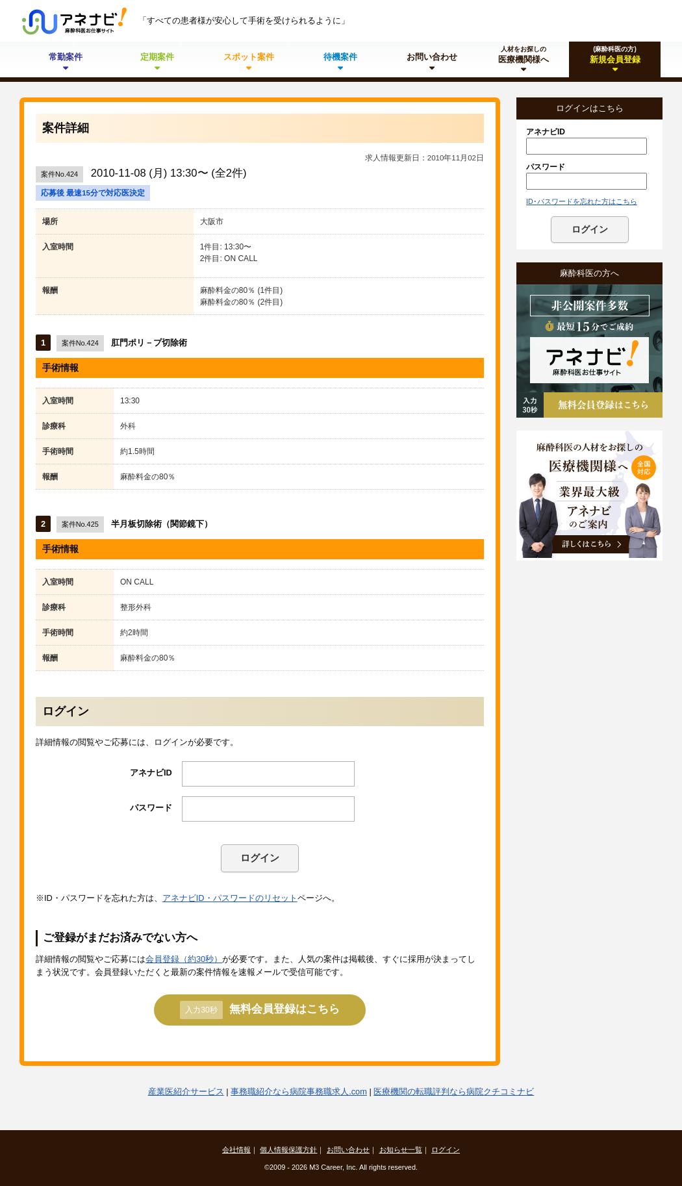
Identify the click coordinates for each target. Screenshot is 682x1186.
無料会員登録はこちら (259, 1010)
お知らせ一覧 (400, 1150)
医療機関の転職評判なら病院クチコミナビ (453, 1091)
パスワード (151, 808)
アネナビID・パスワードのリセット (229, 898)
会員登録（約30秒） (183, 959)
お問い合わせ (348, 1150)
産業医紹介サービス (186, 1091)
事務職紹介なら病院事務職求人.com (299, 1091)
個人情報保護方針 (288, 1150)
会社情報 (236, 1150)
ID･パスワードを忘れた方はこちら (581, 201)
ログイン (259, 858)
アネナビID (151, 772)
